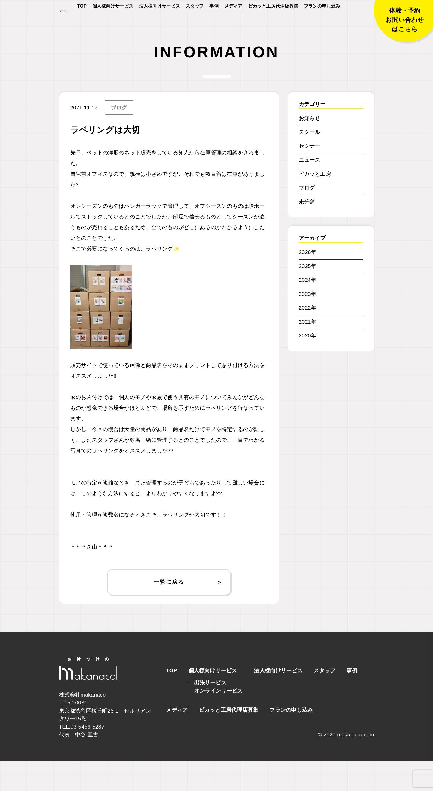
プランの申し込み (322, 23)
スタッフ (195, 23)
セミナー (309, 176)
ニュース (309, 189)
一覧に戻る (169, 611)
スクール (309, 161)
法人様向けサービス (159, 23)
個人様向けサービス (112, 23)
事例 (213, 23)
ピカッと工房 (315, 203)
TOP (82, 23)
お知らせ (309, 148)
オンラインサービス (218, 720)
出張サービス (210, 712)
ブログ (119, 137)
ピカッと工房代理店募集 (273, 23)
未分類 (307, 231)
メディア (233, 23)
